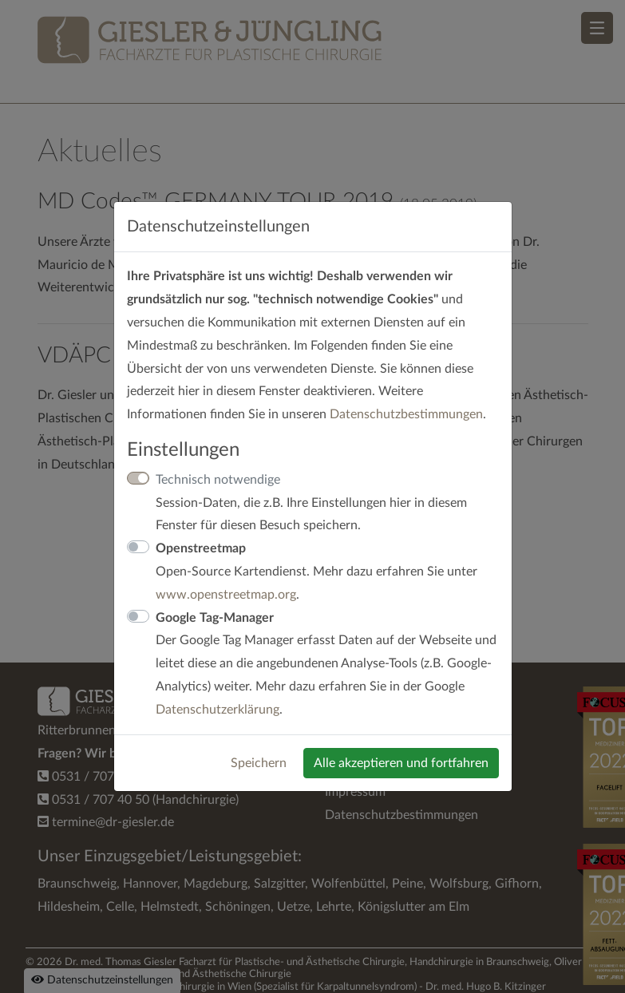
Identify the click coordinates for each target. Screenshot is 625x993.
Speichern (259, 763)
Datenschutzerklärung (217, 709)
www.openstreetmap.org (226, 594)
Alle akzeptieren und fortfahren (401, 763)
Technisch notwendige (218, 479)
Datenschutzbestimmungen (406, 414)
